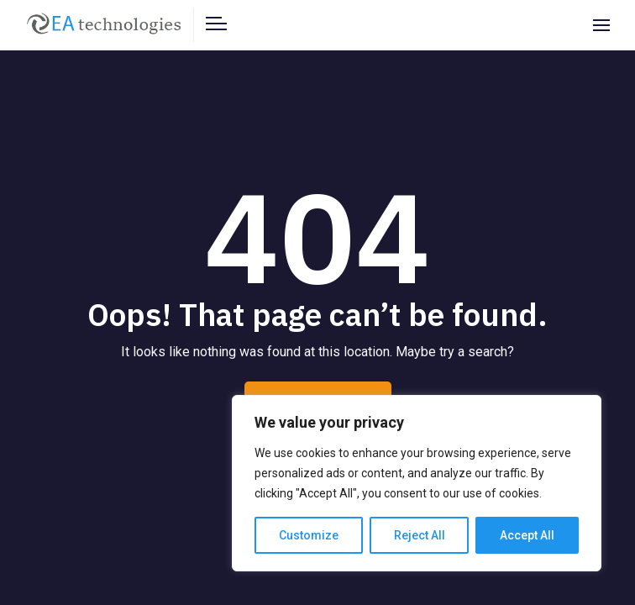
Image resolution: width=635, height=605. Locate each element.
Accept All (527, 535)
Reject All (419, 535)
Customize (308, 535)
